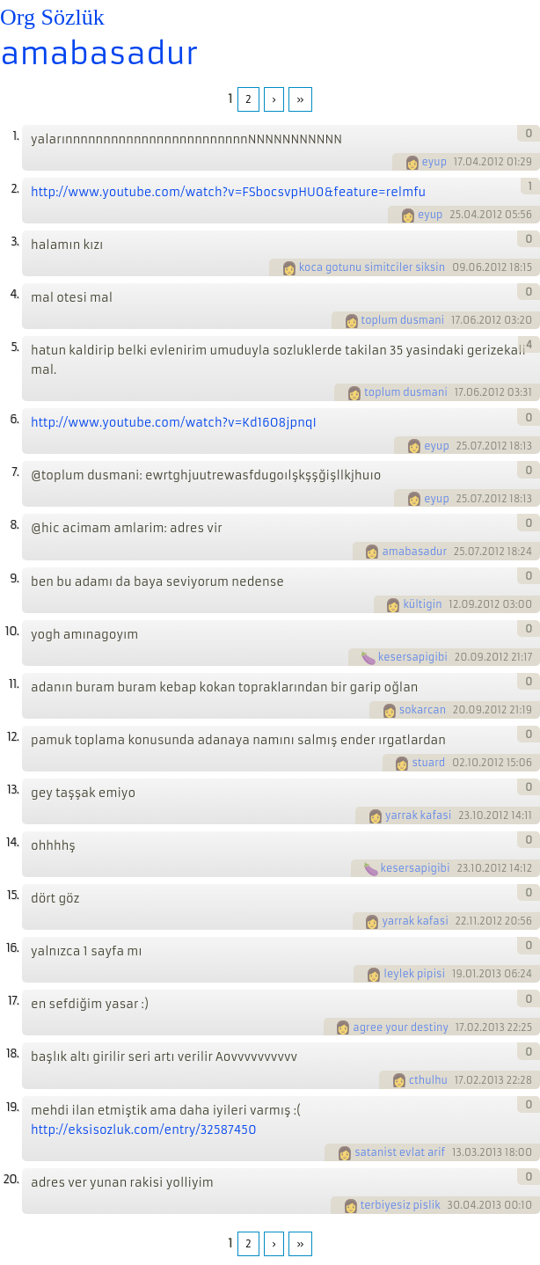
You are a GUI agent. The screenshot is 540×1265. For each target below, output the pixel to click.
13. (12, 789)
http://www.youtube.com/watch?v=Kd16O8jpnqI (174, 422)
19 (457, 974)
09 (459, 267)
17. (13, 1000)
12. (12, 736)
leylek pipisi (414, 974)
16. (12, 947)
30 (454, 1205)
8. (14, 524)
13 (457, 1152)
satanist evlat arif (399, 1152)
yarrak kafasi (418, 815)
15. (12, 895)
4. (14, 294)
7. (14, 471)
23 (464, 815)
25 (455, 214)
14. (12, 842)
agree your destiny (401, 1027)
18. (12, 1053)
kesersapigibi (413, 657)
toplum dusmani (403, 320)
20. (10, 1179)
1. (15, 135)
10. (11, 631)
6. (14, 419)
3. (14, 241)
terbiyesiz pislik (401, 1205)
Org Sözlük (52, 17)
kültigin (422, 604)
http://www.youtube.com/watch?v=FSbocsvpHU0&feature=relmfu (228, 192)
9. (14, 578)
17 (458, 162)
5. (14, 347)
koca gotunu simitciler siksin (372, 267)
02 (458, 763)
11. (13, 683)
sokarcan (422, 710)
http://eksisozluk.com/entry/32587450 (144, 1129)
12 (453, 604)
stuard (428, 763)
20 (461, 657)
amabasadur (99, 53)
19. (12, 1107)
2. (14, 188)
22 (461, 921)
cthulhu (428, 1080)
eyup (435, 162)
